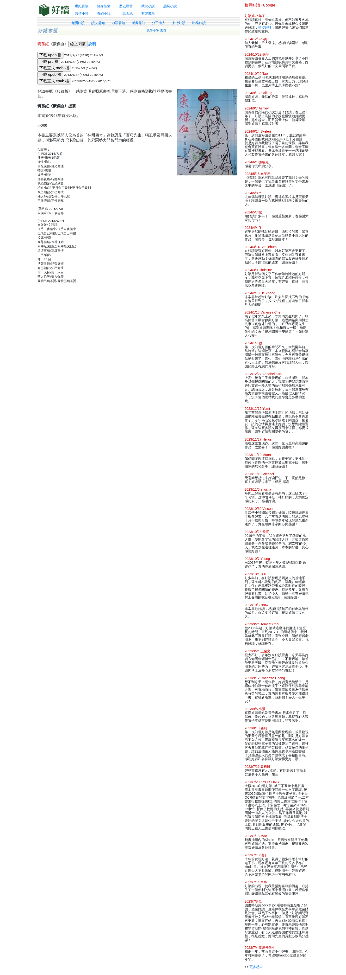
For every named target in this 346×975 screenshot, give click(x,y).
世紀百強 (81, 6)
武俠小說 (148, 6)
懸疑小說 (170, 6)
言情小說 (81, 13)
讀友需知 (98, 23)
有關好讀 (78, 23)
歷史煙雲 (126, 6)
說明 (92, 44)
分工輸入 (158, 23)
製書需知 (138, 23)
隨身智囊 (104, 6)
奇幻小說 (104, 13)
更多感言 (256, 967)
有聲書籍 (148, 13)
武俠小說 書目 (156, 30)
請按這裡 (265, 27)
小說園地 (126, 13)
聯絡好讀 (199, 23)
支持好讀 (178, 23)
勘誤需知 (118, 23)
